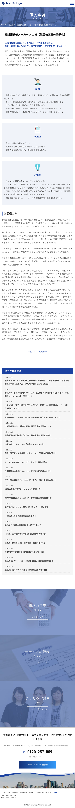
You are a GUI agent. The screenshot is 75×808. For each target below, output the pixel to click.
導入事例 (11, 25)
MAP (55, 792)
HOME (3, 25)
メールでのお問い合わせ (37, 765)
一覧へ (30, 352)
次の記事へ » (44, 351)
